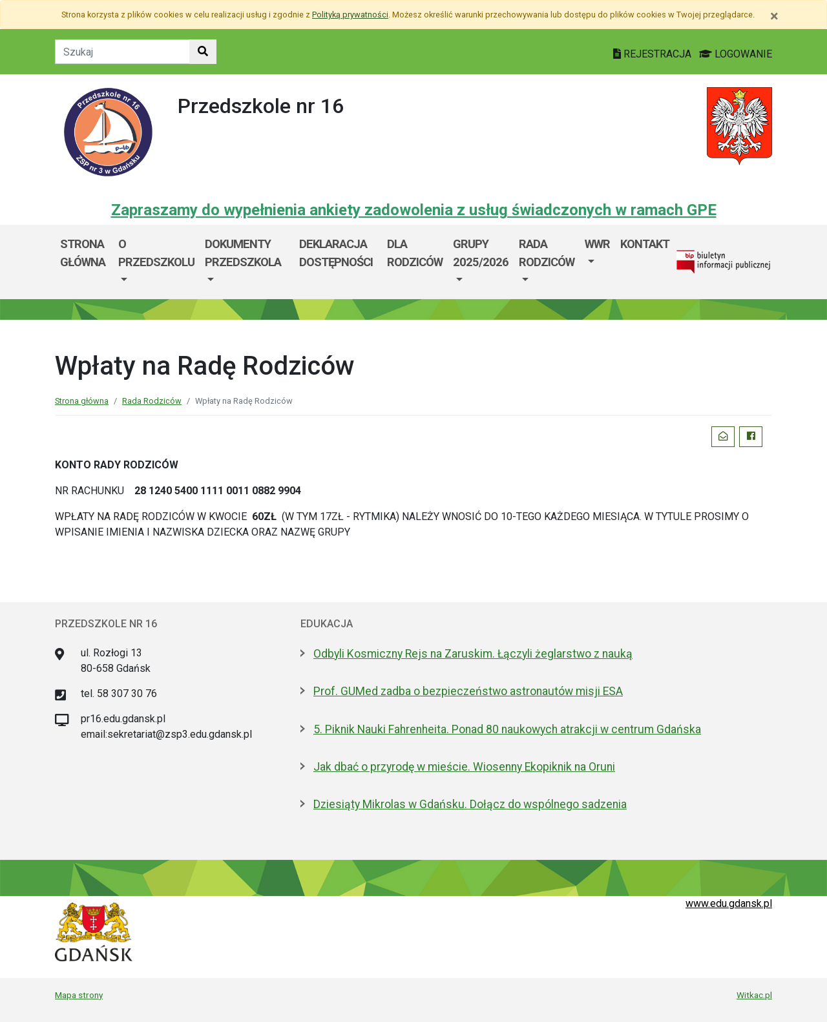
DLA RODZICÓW (415, 253)
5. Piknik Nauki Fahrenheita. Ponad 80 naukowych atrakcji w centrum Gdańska (507, 729)
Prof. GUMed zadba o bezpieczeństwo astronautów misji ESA (468, 691)
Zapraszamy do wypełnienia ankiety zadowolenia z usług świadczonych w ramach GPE (414, 210)
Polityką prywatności (350, 14)
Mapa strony (79, 995)
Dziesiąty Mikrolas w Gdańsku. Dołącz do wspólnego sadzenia (470, 804)
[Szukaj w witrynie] (202, 51)
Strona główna (82, 253)
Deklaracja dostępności (336, 253)
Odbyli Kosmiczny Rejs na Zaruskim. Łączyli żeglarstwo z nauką (473, 653)
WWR (597, 244)
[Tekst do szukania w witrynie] (122, 51)
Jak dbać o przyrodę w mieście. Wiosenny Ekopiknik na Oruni (464, 766)
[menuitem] (156, 262)
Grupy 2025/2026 (480, 253)
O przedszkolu (156, 253)
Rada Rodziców (546, 253)
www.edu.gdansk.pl (729, 903)
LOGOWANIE (735, 54)
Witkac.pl (754, 995)
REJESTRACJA (653, 54)
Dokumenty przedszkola (243, 253)
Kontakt (644, 244)
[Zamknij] (774, 16)
